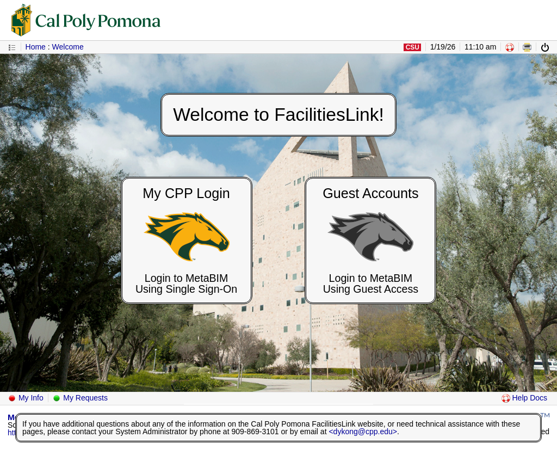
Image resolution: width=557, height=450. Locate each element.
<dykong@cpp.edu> (363, 431)
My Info (26, 397)
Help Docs (524, 397)
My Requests (80, 397)
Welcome (68, 46)
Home (36, 46)
